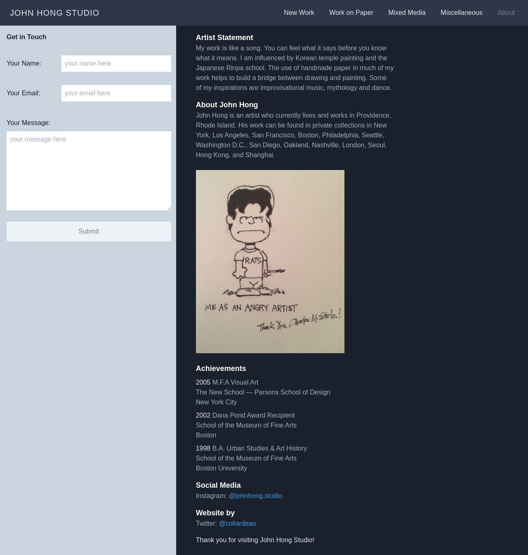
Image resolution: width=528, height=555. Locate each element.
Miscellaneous (462, 12)
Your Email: (23, 93)
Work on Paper (352, 12)
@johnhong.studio (255, 495)
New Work (300, 12)
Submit (88, 231)
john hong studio (54, 12)
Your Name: (24, 63)
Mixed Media (407, 12)
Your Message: (28, 122)
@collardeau (237, 523)
